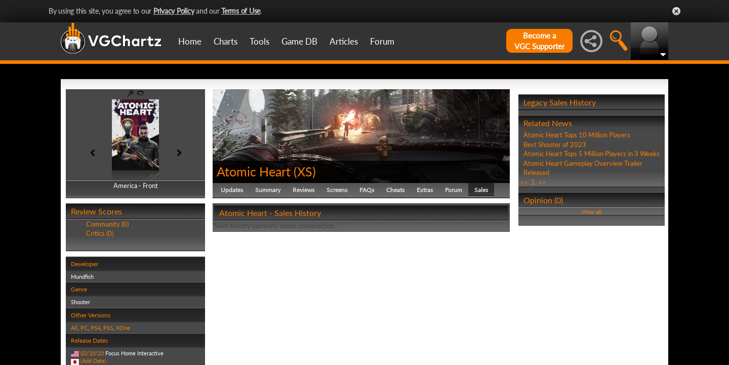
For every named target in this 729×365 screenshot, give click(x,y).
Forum (382, 41)
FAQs (366, 190)
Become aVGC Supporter (539, 41)
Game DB (299, 41)
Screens (337, 190)
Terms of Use (240, 11)
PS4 (95, 327)
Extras (425, 190)
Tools (259, 41)
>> (542, 182)
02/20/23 (92, 353)
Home (189, 41)
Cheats (395, 190)
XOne (123, 327)
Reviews (303, 190)
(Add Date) (93, 360)
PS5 (108, 327)
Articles (344, 41)
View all (591, 211)
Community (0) (107, 224)
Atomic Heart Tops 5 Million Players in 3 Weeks (591, 154)
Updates (232, 190)
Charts (225, 41)
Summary (267, 190)
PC (84, 327)
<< (524, 182)
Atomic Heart (254, 171)
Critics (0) (99, 233)
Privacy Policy (173, 11)
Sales (481, 190)
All (74, 327)
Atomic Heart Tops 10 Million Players (576, 135)
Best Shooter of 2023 (554, 144)
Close (676, 11)
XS (304, 171)
